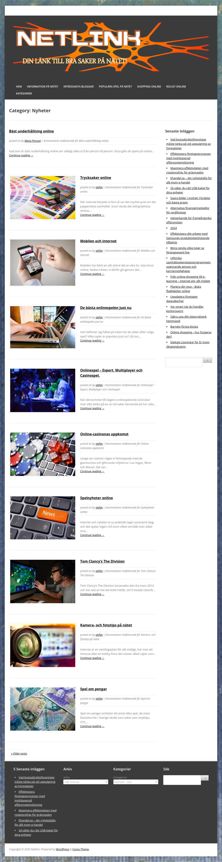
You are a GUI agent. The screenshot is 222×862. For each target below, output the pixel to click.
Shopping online (149, 86)
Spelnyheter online (96, 497)
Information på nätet (42, 86)
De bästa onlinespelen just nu (105, 307)
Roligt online (176, 86)
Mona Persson (32, 141)
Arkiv (66, 777)
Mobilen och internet (98, 241)
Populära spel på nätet (115, 86)
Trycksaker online (95, 177)
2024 (173, 228)
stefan (99, 187)
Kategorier (24, 93)
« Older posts (19, 753)
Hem (19, 86)
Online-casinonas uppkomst (104, 434)
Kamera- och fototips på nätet (106, 625)
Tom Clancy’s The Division (102, 561)
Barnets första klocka (184, 327)
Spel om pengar (93, 689)
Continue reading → (21, 155)
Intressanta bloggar (79, 86)
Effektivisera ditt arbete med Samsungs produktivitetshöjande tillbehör (187, 238)
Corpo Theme (80, 849)
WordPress (62, 849)
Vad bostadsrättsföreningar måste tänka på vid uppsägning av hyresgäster (188, 143)
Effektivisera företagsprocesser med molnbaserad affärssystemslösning (188, 158)
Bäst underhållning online (31, 131)
